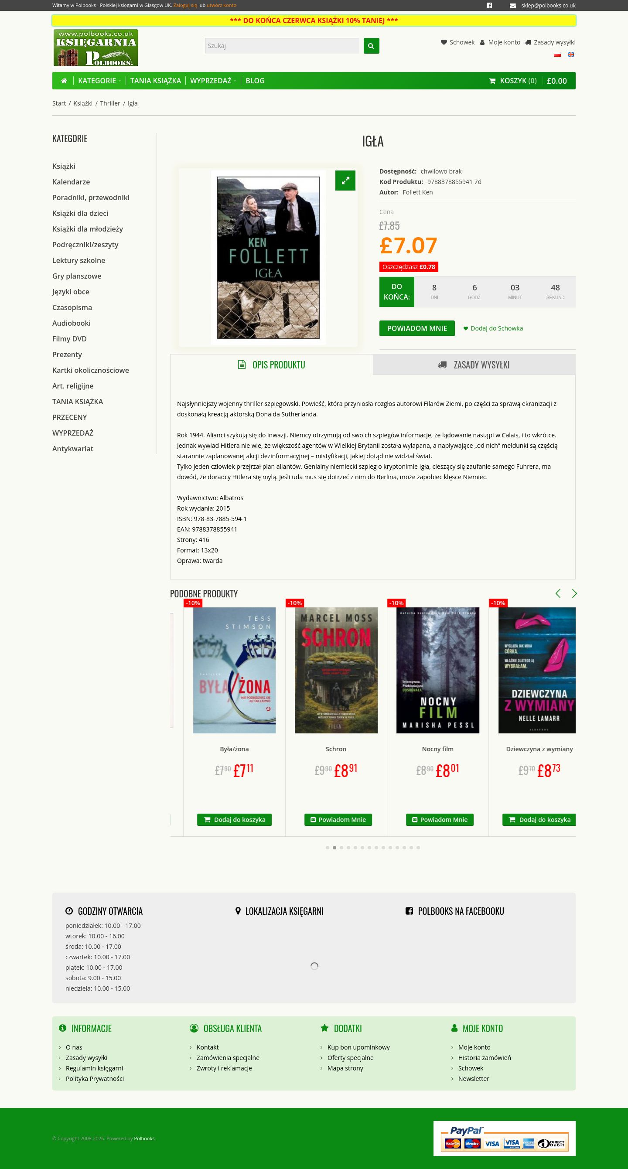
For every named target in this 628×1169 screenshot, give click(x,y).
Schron (372, 749)
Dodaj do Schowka (497, 328)
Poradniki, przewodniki (91, 197)
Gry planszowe (77, 276)
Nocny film (474, 749)
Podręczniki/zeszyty (85, 244)
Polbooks (144, 1138)
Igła (133, 103)
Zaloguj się (185, 5)
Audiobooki (71, 323)
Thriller (110, 103)
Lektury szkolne (78, 260)
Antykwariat (72, 448)
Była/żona (270, 749)
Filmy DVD (69, 339)
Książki (82, 103)
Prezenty (67, 354)
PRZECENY (69, 417)
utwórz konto (221, 5)
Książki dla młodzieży (87, 229)
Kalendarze (71, 182)
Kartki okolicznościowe (90, 370)
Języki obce (70, 292)
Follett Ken (418, 192)
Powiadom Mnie (417, 328)
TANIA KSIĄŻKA (77, 401)
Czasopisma (72, 307)
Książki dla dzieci (80, 213)
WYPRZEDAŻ (72, 433)
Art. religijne (73, 386)
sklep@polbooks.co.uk (549, 5)
